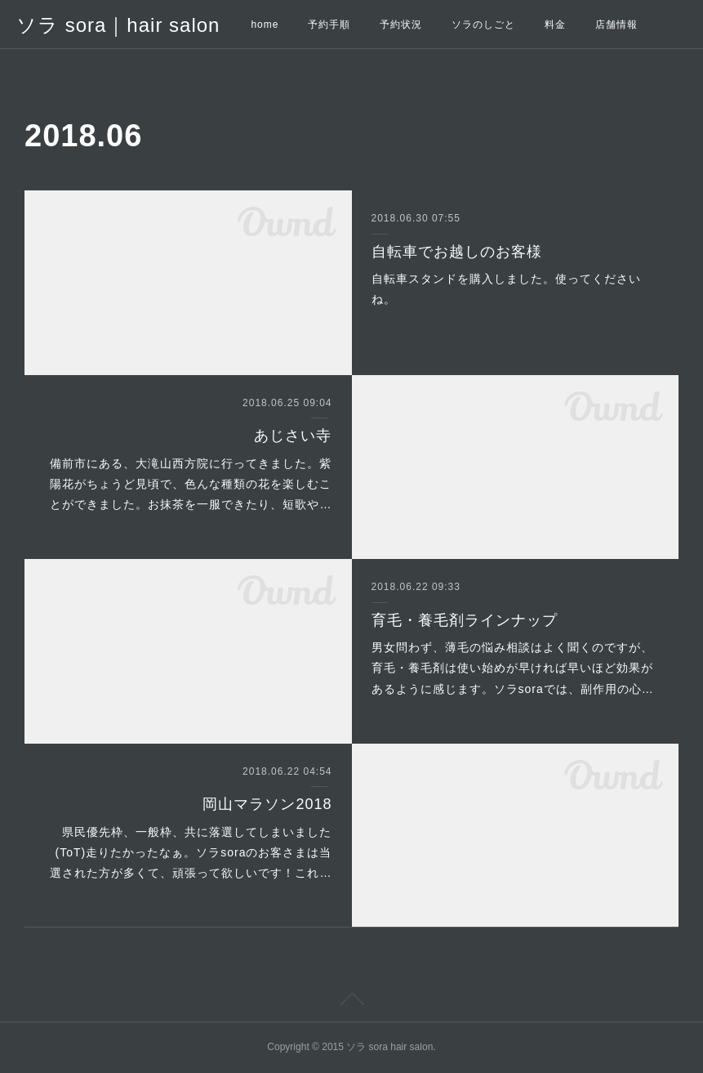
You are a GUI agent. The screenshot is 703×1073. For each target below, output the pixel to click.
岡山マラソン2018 (266, 804)
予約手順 (329, 24)
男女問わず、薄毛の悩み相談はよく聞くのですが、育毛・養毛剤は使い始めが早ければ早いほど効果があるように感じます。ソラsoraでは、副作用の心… (513, 668)
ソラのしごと (483, 24)
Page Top (351, 1002)
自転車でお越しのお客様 (457, 252)
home (264, 24)
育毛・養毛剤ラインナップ (465, 620)
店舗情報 (616, 24)
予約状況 (401, 24)
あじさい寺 (292, 435)
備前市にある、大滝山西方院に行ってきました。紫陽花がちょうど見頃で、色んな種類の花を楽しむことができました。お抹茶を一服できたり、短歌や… (190, 484)
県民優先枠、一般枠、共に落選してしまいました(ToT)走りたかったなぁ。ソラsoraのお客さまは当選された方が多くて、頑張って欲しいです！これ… (190, 852)
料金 (555, 24)
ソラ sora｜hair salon (118, 25)
